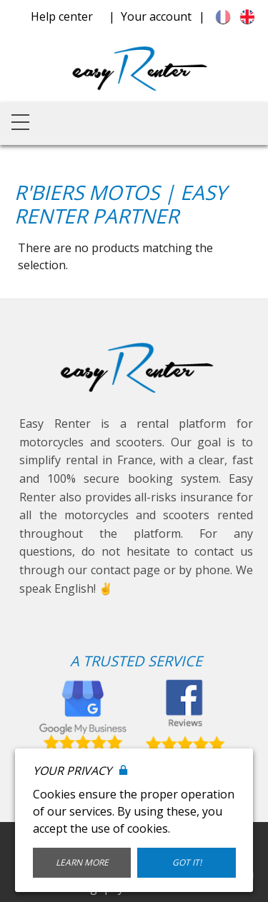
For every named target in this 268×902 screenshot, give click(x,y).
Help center (62, 16)
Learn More (82, 862)
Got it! (187, 862)
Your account (156, 16)
